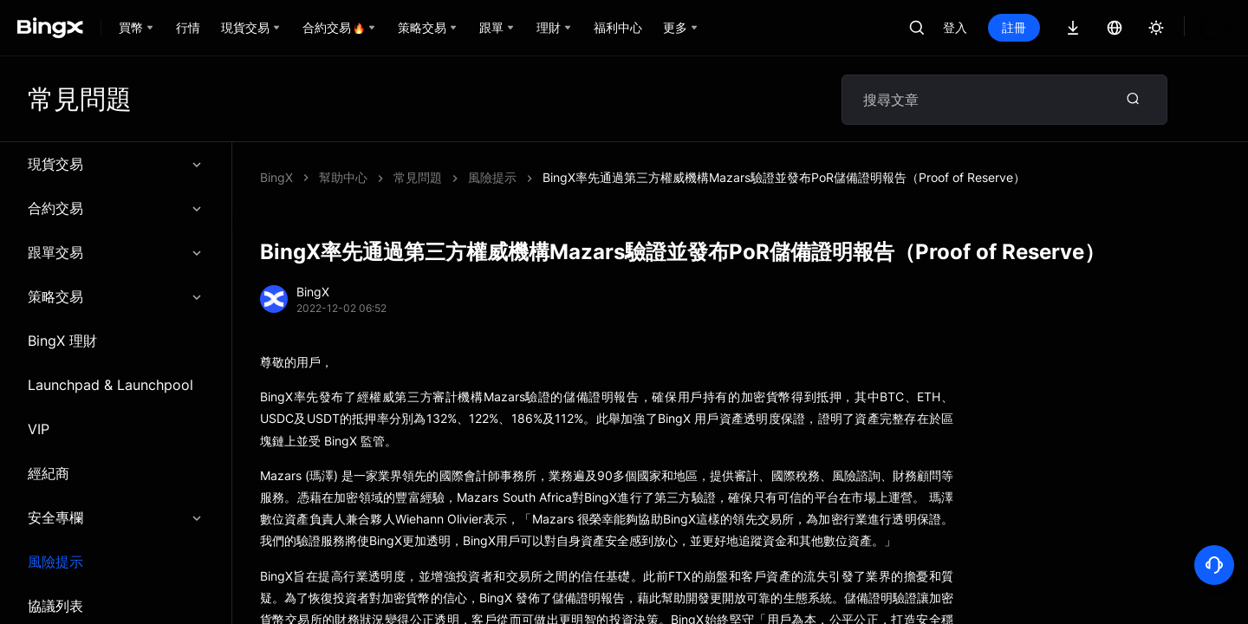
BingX (276, 177)
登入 (955, 27)
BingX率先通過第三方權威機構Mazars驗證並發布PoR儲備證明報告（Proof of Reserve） (634, 177)
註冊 (1014, 27)
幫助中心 (343, 177)
